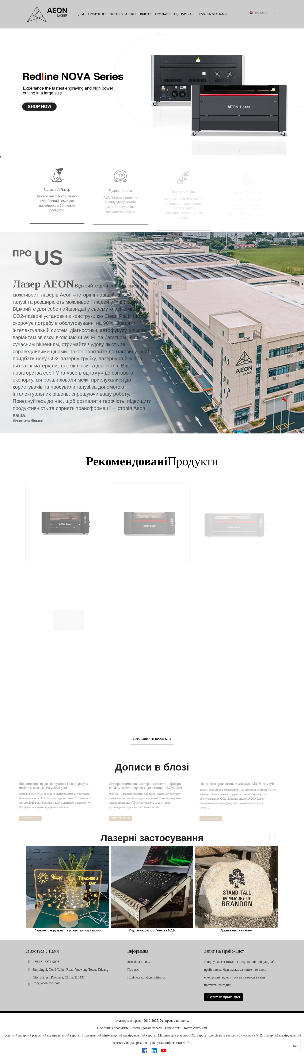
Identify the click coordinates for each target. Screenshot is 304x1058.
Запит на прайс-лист (224, 997)
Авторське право (129, 1020)
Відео (145, 14)
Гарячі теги (173, 1028)
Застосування (123, 14)
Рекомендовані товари (146, 1028)
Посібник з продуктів (112, 1028)
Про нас (162, 14)
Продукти (97, 14)
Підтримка (184, 14)
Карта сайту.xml (195, 1028)
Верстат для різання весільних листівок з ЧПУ (230, 1035)
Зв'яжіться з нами (212, 14)
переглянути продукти (152, 738)
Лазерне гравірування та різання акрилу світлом (67, 889)
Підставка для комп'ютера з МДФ (152, 889)
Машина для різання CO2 (176, 1035)
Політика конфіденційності (146, 977)
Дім (81, 14)
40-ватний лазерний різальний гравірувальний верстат (42, 1035)
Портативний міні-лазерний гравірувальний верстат (119, 1035)
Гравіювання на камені (236, 889)
